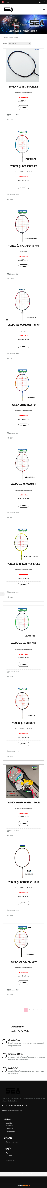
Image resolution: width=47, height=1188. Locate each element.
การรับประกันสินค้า (10, 1131)
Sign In (8, 1153)
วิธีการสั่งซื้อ (9, 1123)
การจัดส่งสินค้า (9, 1129)
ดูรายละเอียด (23, 107)
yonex (16, 38)
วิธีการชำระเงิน (9, 1126)
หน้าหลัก (6, 38)
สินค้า (11, 38)
